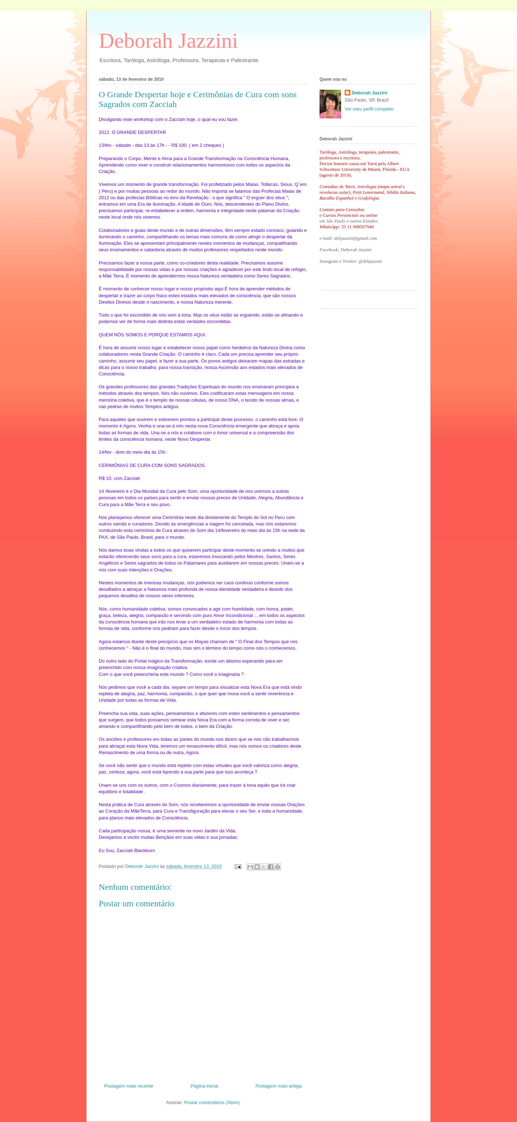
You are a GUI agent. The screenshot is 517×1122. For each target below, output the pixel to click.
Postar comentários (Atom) (212, 1102)
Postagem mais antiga (278, 1086)
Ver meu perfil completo (369, 109)
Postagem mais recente (128, 1086)
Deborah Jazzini (168, 40)
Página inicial (204, 1086)
